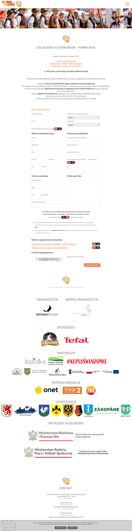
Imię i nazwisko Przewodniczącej (76, 137)
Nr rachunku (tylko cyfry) (38, 202)
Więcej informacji (60, 528)
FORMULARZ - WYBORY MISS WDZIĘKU (66, 64)
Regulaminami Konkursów (58, 230)
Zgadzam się (72, 528)
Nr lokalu (51, 159)
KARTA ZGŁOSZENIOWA (66, 61)
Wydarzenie (70, 121)
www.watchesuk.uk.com (66, 519)
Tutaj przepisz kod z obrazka (75, 256)
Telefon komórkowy (72, 145)
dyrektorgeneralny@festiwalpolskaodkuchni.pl (66, 517)
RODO (36, 227)
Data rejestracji (92, 159)
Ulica (32, 152)
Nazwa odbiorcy (36, 180)
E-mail (33, 121)
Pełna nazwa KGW (36, 114)
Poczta (43, 166)
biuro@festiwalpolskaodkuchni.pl (66, 507)
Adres (33, 187)
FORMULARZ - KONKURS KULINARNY (66, 66)
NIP (68, 166)
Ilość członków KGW (72, 152)
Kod (32, 166)
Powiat (33, 137)
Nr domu (34, 159)
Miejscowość (35, 145)
